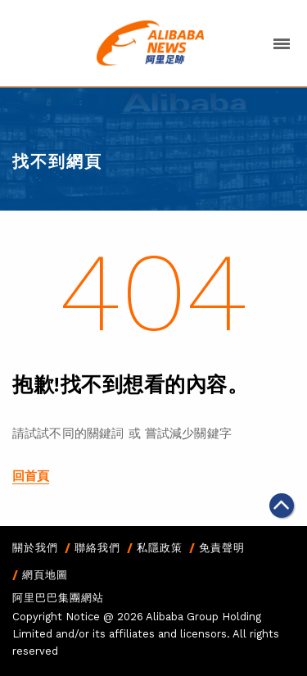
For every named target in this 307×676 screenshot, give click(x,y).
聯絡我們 (97, 548)
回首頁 (30, 476)
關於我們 (35, 548)
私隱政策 (160, 548)
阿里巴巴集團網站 (58, 598)
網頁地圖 (45, 575)
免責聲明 (222, 548)
